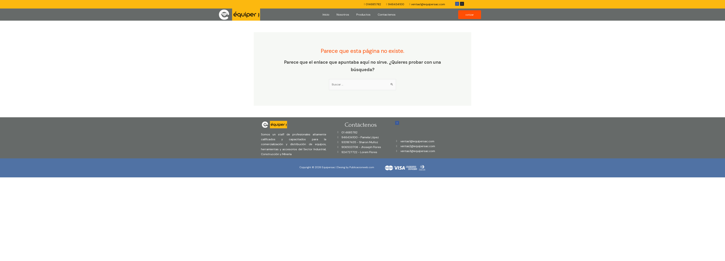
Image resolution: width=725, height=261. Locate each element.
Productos (363, 14)
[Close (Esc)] (7, 181)
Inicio (326, 14)
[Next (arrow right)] (22, 187)
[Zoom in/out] (53, 181)
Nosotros (343, 14)
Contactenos (386, 14)
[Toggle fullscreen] (37, 181)
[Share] (22, 181)
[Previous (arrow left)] (7, 187)
